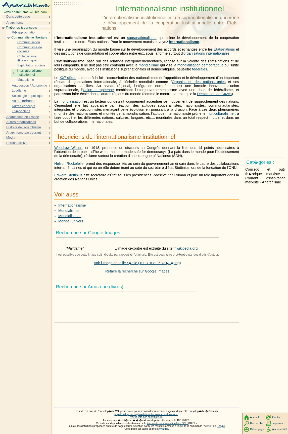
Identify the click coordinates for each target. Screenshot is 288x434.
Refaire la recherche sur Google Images (137, 271)
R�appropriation (24, 32)
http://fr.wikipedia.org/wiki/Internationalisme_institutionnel (146, 414)
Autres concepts (23, 106)
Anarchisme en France (22, 117)
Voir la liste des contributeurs (146, 417)
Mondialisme (68, 211)
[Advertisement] (77, 16)
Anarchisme (14, 22)
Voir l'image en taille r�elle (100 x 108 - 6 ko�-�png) (137, 263)
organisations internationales (206, 53)
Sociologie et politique (27, 96)
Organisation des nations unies (199, 82)
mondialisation (71, 101)
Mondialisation (69, 216)
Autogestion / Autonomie (29, 85)
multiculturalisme (220, 113)
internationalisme (184, 42)
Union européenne (98, 90)
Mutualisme (25, 80)
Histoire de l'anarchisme (23, 127)
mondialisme (149, 65)
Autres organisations (21, 122)
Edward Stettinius (68, 175)
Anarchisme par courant (23, 132)
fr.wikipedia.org (185, 248)
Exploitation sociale (31, 65)
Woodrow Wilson (68, 148)
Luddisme (19, 90)
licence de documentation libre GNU (167, 423)
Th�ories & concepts (21, 27)
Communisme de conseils (29, 49)
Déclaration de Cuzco (214, 94)
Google (221, 426)
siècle (68, 78)
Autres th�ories (23, 101)
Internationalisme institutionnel (29, 72)
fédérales (199, 69)
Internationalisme (72, 205)
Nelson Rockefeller (69, 164)
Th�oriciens (21, 111)
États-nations (224, 49)
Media (10, 137)
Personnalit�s (16, 143)
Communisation (28, 42)
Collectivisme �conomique (26, 58)
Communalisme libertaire (29, 37)
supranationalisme (142, 38)
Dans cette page (18, 16)
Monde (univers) (71, 221)
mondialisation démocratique (200, 65)
